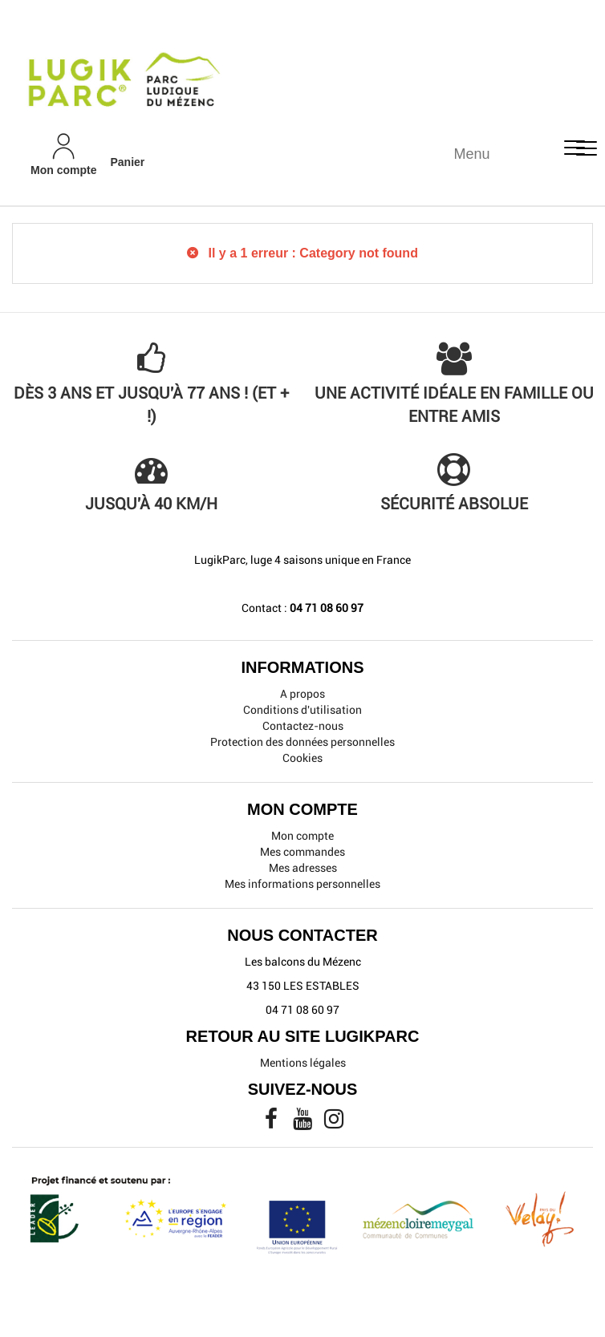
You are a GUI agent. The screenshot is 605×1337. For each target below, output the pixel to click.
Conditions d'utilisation (302, 709)
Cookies (302, 758)
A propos (302, 693)
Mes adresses (303, 867)
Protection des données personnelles (302, 741)
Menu (472, 154)
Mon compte (302, 835)
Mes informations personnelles (302, 883)
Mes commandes (302, 851)
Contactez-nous (302, 725)
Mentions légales (303, 1062)
